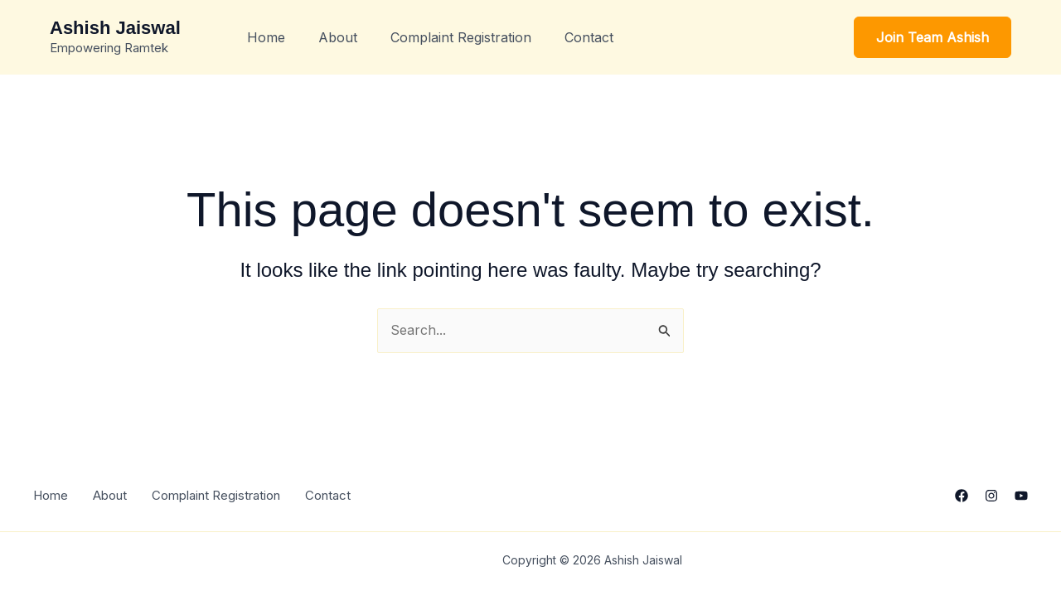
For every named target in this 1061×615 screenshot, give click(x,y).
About (337, 37)
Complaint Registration (460, 37)
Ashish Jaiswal (115, 27)
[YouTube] (1021, 495)
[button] (932, 37)
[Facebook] (961, 495)
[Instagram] (991, 495)
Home (266, 37)
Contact (588, 37)
